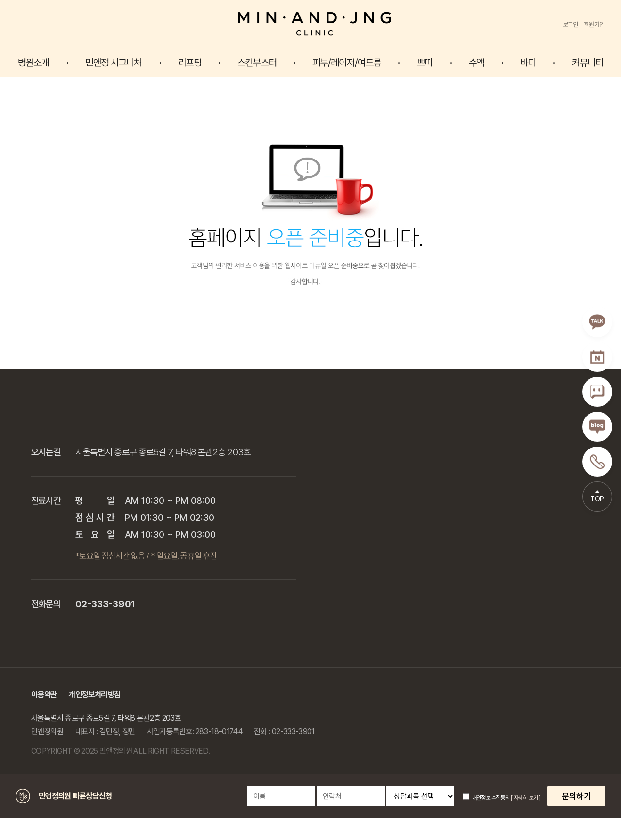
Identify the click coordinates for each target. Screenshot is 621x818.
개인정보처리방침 (94, 694)
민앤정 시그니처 (113, 62)
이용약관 (44, 694)
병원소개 (33, 62)
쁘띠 (424, 62)
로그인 (570, 24)
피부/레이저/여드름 (346, 62)
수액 (476, 62)
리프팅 (189, 62)
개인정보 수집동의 (486, 797)
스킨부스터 (257, 62)
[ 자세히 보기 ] (525, 797)
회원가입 (594, 24)
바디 (528, 62)
